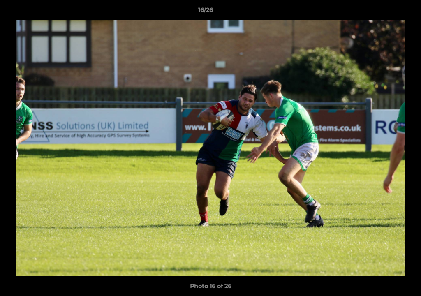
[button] (386, 12)
